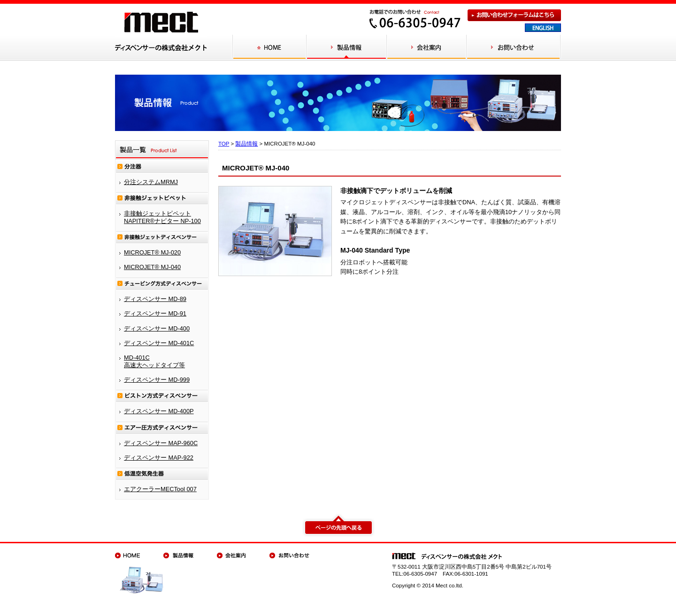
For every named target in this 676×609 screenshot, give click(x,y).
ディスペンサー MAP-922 (158, 457)
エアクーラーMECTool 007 (160, 489)
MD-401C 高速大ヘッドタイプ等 (154, 361)
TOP (223, 143)
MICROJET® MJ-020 (152, 252)
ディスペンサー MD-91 (155, 313)
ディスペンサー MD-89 (155, 298)
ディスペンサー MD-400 (157, 328)
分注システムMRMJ (151, 181)
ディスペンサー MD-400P (159, 411)
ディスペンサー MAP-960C (161, 443)
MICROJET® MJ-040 (152, 266)
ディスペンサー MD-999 (157, 379)
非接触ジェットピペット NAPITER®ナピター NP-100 (162, 217)
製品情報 (246, 143)
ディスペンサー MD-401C (159, 343)
